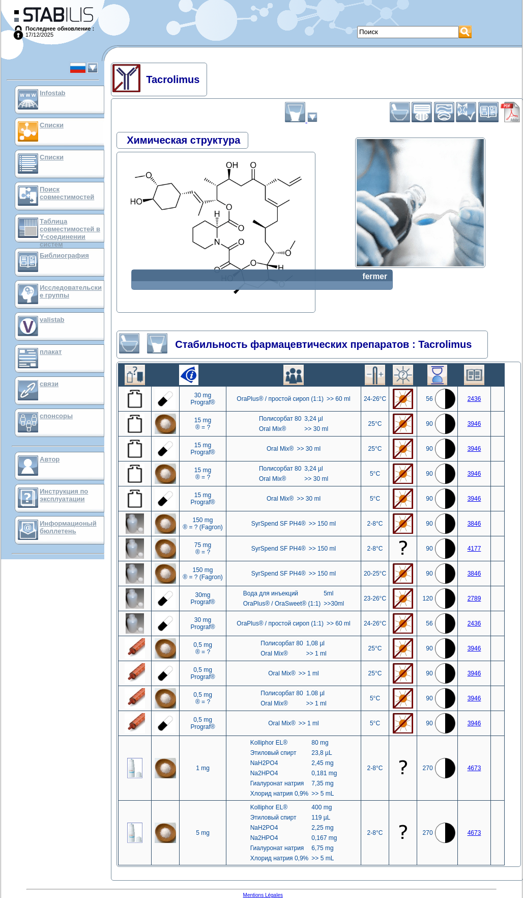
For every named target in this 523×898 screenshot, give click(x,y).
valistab (52, 319)
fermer (374, 276)
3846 (474, 523)
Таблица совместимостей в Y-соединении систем (70, 232)
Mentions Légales (263, 895)
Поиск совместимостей (67, 193)
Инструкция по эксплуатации (64, 495)
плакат (51, 352)
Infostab (53, 93)
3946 (474, 423)
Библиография (64, 255)
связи (49, 384)
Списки (52, 125)
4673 (474, 768)
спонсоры (56, 416)
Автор (50, 459)
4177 (474, 548)
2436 (474, 398)
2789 (474, 598)
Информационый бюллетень (68, 527)
